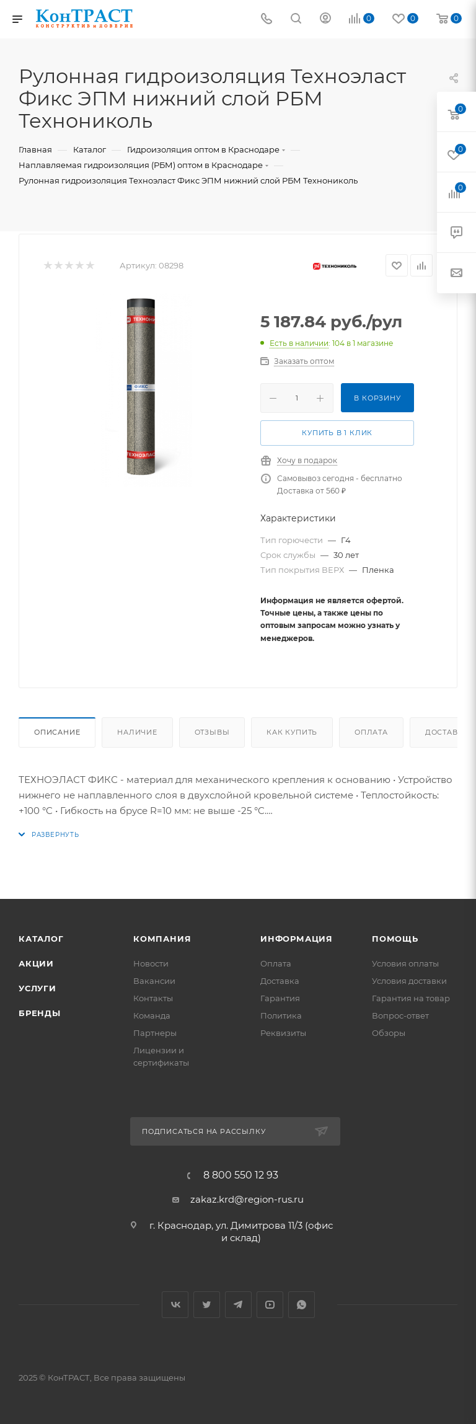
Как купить (292, 732)
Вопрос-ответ (400, 1015)
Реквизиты (283, 1033)
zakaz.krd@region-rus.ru (247, 1199)
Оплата (371, 732)
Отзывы (212, 732)
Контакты (153, 998)
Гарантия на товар (411, 998)
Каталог (41, 939)
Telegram (238, 1304)
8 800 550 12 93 (240, 1175)
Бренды (40, 1013)
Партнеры (155, 1033)
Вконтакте (175, 1304)
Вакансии (154, 981)
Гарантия (280, 998)
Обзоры (388, 1033)
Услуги (37, 988)
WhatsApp (301, 1304)
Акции (36, 963)
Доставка (279, 981)
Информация (296, 939)
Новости (151, 963)
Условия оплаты (405, 963)
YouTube (270, 1304)
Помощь (395, 939)
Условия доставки (409, 981)
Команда (151, 1015)
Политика (281, 1015)
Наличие (137, 732)
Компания (162, 939)
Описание (57, 732)
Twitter (206, 1304)
